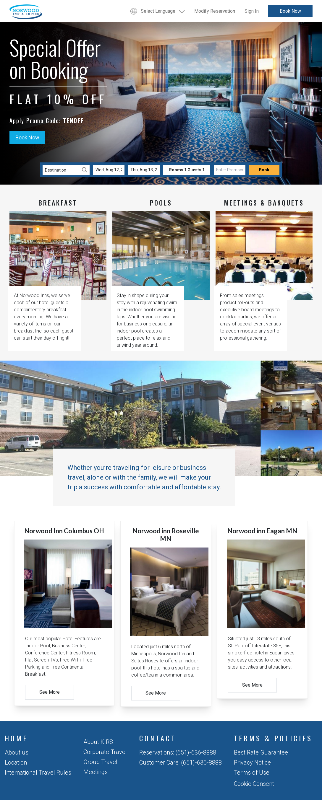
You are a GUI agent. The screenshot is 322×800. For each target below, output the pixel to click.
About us (16, 752)
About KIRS (98, 741)
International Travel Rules (38, 772)
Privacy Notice (252, 762)
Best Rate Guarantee (261, 752)
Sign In (252, 11)
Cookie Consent (254, 783)
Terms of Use (251, 772)
